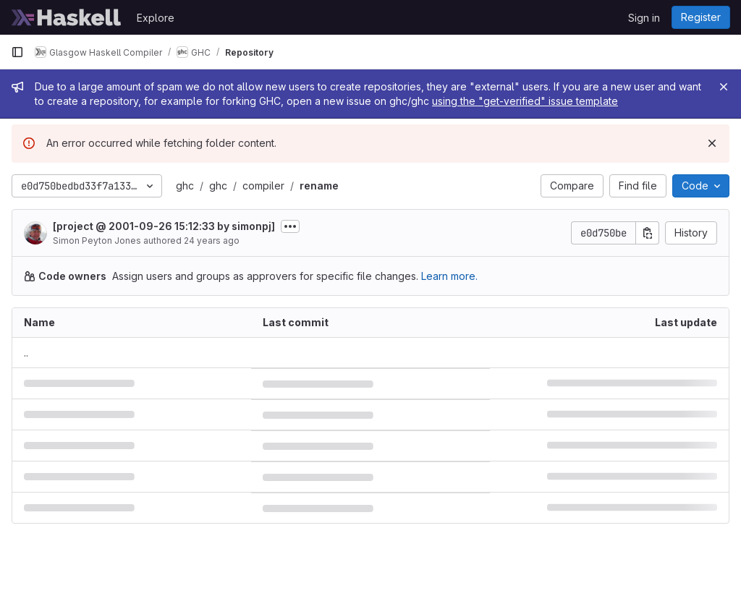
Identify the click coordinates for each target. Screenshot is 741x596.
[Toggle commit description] (290, 226)
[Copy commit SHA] (647, 232)
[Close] (723, 86)
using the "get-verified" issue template (525, 101)
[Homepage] (66, 17)
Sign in (644, 18)
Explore (155, 18)
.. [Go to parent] (26, 352)
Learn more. (449, 276)
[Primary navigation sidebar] (17, 52)
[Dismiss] (712, 143)
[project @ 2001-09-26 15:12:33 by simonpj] (164, 226)
